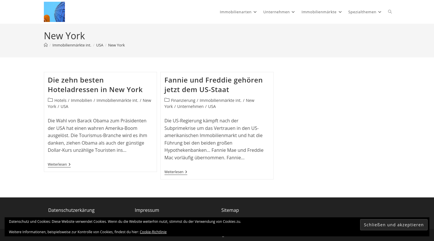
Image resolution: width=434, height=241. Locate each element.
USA (64, 106)
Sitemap (230, 210)
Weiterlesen (59, 164)
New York (116, 45)
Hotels (61, 100)
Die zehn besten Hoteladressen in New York (95, 84)
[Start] (46, 45)
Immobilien (81, 100)
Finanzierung (183, 100)
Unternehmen (190, 106)
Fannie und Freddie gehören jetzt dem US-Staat (213, 84)
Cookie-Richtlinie (153, 231)
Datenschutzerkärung (71, 210)
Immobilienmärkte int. (117, 100)
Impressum (147, 210)
